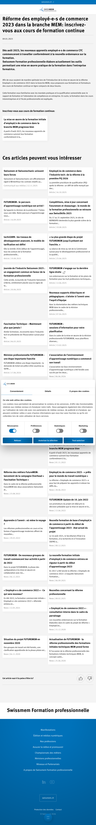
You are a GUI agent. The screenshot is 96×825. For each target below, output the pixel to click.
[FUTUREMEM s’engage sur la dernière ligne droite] (70, 276)
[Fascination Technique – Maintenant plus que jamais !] (25, 332)
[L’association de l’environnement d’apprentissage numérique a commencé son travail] (70, 365)
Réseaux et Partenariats (48, 764)
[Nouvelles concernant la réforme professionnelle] (70, 594)
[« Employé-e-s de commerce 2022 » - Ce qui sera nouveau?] (25, 599)
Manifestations (48, 730)
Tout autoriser (78, 440)
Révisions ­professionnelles (48, 759)
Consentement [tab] (16, 391)
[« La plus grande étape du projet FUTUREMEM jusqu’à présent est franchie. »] (70, 247)
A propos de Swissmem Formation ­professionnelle (48, 770)
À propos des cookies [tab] (79, 391)
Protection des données (43, 810)
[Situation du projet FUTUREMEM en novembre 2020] (25, 647)
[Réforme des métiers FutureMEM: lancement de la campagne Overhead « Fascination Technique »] (25, 483)
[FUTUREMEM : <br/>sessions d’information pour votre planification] (70, 334)
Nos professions (48, 742)
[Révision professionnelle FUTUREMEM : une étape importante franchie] (25, 363)
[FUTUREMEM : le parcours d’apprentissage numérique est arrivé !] (25, 210)
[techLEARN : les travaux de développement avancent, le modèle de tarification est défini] (25, 247)
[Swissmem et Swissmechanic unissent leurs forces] (25, 178)
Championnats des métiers (48, 753)
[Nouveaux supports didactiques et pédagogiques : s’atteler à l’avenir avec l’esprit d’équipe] (70, 303)
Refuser (17, 440)
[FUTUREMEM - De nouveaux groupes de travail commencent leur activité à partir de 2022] (25, 566)
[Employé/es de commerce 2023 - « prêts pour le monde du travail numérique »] (70, 481)
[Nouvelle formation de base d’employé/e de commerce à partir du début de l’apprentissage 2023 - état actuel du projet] (70, 533)
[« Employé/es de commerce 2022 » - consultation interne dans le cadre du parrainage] (70, 619)
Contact (58, 810)
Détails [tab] (48, 391)
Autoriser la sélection (48, 440)
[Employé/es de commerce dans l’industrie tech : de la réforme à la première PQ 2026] (70, 181)
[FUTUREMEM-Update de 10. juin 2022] (70, 505)
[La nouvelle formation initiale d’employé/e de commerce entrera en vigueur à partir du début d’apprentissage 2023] (70, 568)
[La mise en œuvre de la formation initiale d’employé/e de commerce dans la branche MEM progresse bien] (25, 128)
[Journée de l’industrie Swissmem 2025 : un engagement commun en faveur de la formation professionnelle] (25, 279)
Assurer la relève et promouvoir (48, 747)
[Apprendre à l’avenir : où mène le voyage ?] (25, 529)
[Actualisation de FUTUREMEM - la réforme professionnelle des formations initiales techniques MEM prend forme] (70, 650)
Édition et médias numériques (48, 736)
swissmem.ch (48, 2)
